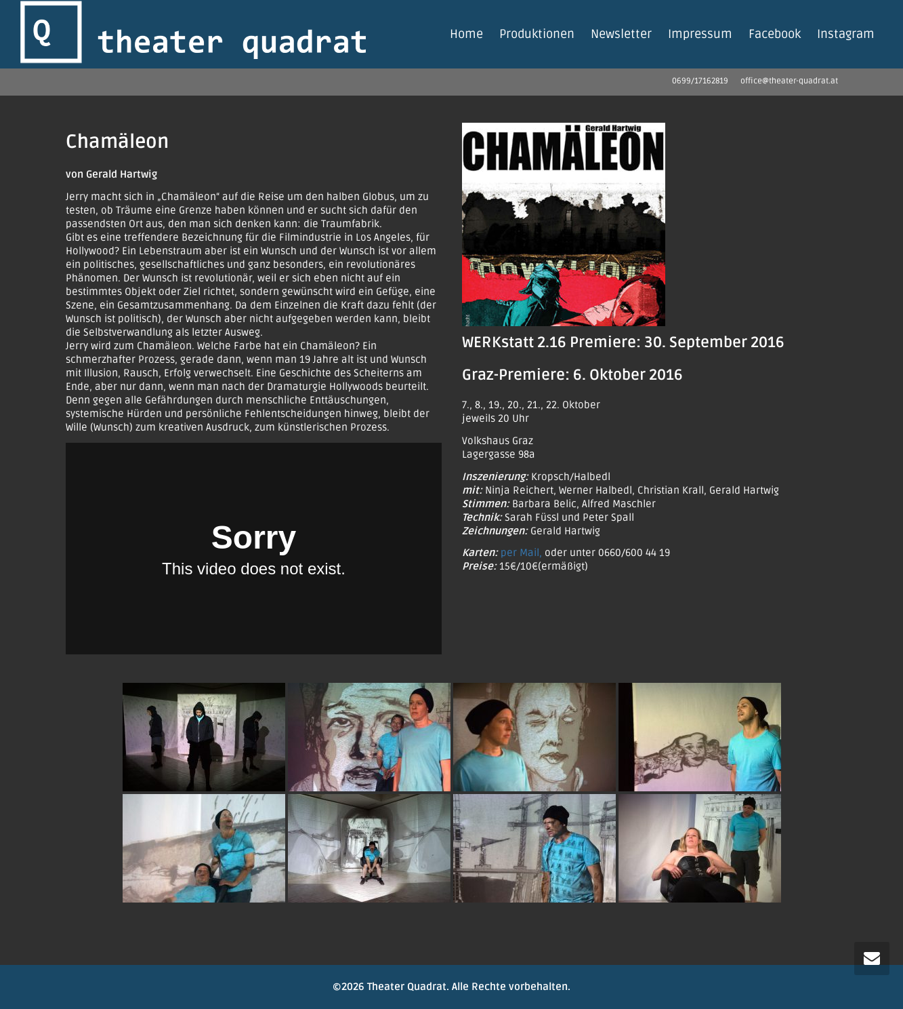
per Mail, (521, 553)
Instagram (846, 33)
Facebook (775, 33)
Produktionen (536, 33)
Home (466, 33)
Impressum (700, 33)
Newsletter (621, 33)
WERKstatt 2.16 (514, 342)
